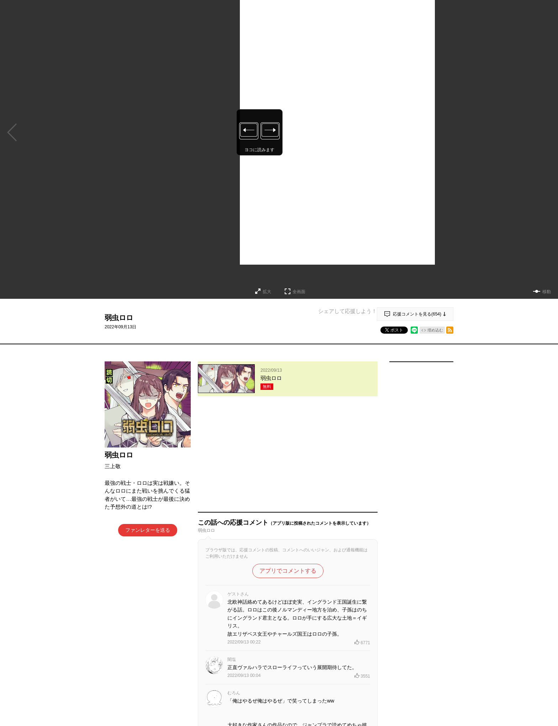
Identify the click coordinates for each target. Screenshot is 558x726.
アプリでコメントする (287, 469)
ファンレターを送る (147, 530)
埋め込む (435, 330)
